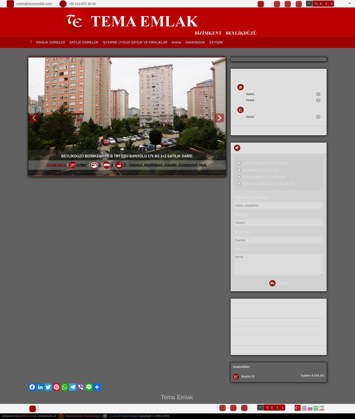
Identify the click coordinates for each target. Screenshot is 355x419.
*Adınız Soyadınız (251, 197)
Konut (245, 87)
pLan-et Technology (119, 416)
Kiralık (283, 100)
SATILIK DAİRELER (84, 42)
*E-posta (242, 232)
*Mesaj (240, 249)
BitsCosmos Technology (79, 416)
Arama (176, 42)
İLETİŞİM (216, 42)
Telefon (241, 214)
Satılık (283, 94)
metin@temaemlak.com (34, 4)
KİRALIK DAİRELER (50, 42)
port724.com (28, 416)
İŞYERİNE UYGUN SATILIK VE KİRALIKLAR (135, 42)
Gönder (278, 283)
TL (316, 3)
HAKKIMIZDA (195, 42)
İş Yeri (245, 110)
